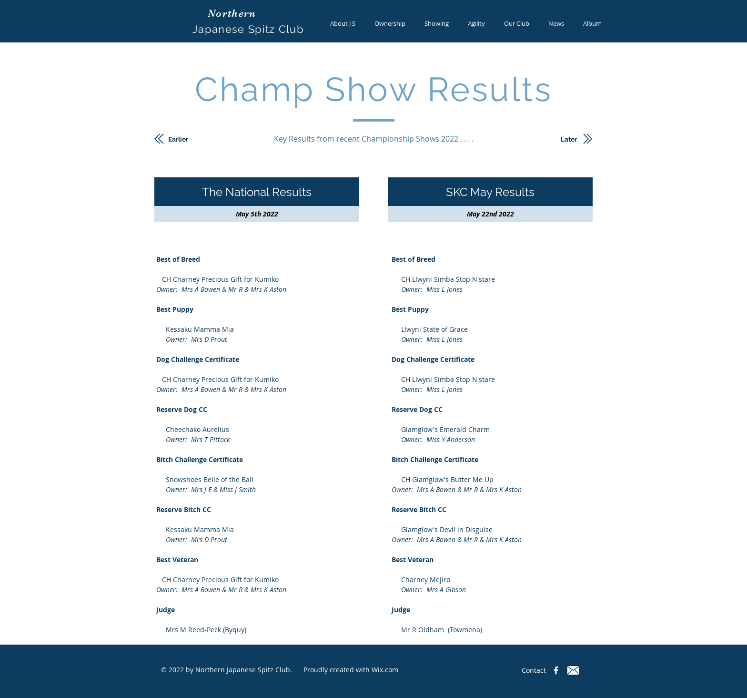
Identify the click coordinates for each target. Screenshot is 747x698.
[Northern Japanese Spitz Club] (556, 670)
